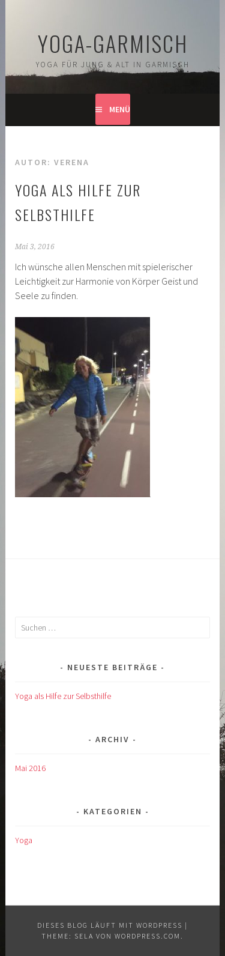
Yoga (23, 840)
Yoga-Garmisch (113, 43)
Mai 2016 (30, 768)
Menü (119, 109)
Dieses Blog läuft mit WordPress (109, 925)
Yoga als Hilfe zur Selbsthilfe (63, 696)
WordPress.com (148, 935)
